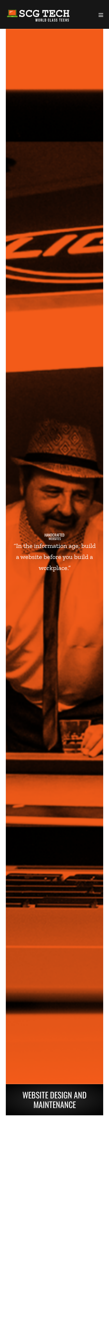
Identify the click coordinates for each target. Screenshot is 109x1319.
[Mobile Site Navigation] (101, 15)
